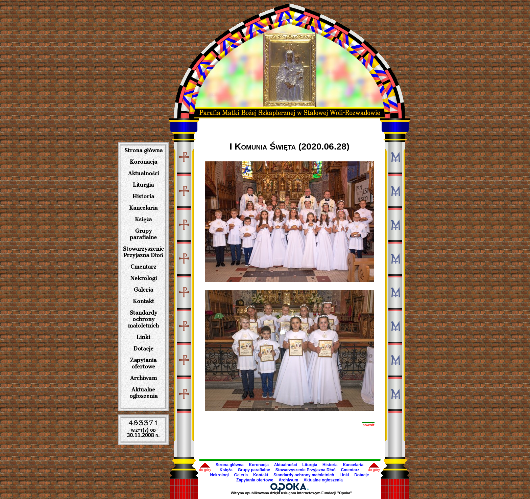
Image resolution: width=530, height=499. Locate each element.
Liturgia (143, 185)
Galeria (143, 290)
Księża (143, 219)
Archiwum (143, 378)
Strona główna (143, 150)
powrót (368, 425)
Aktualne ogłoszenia (143, 392)
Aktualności (143, 173)
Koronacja (143, 162)
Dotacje (143, 348)
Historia (143, 196)
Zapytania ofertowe (143, 363)
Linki (143, 337)
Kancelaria (143, 208)
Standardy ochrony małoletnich (143, 319)
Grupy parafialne (143, 234)
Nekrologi (143, 278)
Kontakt (143, 301)
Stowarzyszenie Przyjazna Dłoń (143, 252)
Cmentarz (143, 267)
